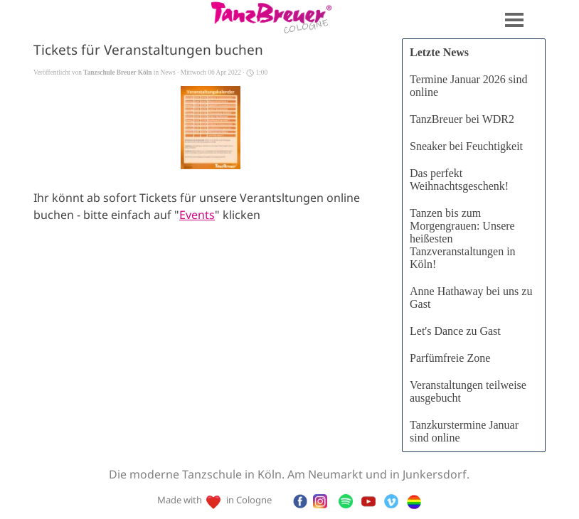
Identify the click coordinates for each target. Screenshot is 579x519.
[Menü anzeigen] (514, 20)
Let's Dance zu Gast (455, 331)
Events (197, 216)
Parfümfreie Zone (450, 358)
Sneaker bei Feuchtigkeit (466, 146)
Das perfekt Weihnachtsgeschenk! (459, 179)
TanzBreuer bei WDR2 (462, 119)
